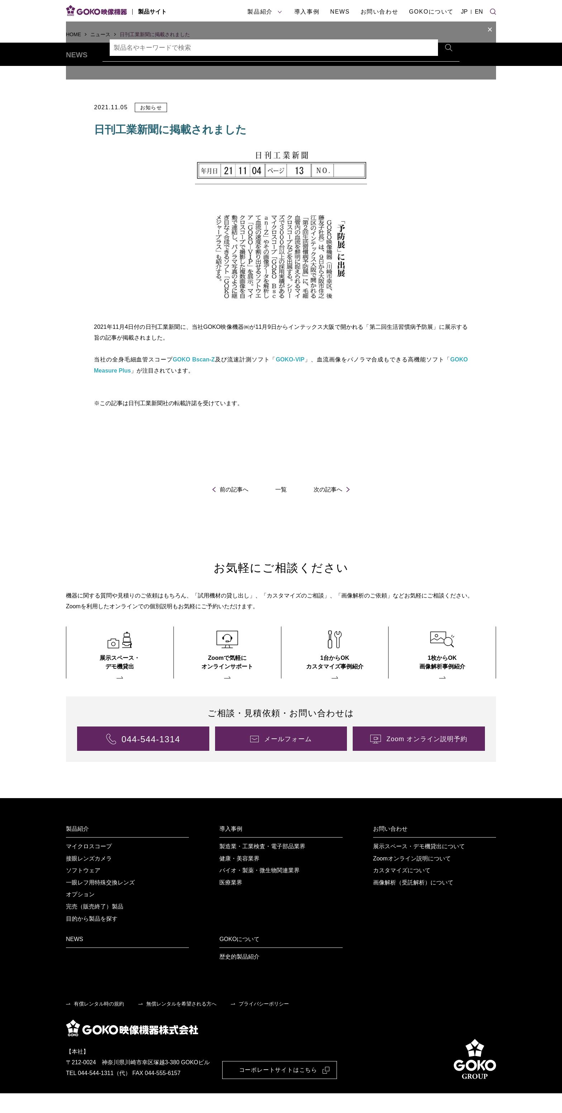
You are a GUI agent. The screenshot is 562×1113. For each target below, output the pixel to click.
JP (464, 12)
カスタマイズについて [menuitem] (401, 890)
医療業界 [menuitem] (230, 902)
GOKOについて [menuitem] (239, 959)
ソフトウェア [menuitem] (83, 890)
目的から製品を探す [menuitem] (92, 938)
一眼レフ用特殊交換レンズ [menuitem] (100, 902)
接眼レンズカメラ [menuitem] (89, 878)
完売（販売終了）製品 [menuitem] (94, 926)
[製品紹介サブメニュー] (279, 12)
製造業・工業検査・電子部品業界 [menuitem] (262, 866)
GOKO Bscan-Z (194, 379)
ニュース (100, 34)
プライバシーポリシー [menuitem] (264, 1023)
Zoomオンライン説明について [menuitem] (412, 878)
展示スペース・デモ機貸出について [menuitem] (419, 866)
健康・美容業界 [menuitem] (239, 878)
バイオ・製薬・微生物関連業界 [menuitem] (259, 890)
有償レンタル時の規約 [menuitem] (99, 1023)
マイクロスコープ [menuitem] (89, 866)
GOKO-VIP (290, 379)
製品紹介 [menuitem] (77, 848)
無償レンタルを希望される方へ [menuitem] (181, 1023)
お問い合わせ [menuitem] (390, 848)
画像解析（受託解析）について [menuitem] (413, 902)
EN (479, 12)
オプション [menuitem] (80, 914)
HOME (73, 34)
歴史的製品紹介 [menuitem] (239, 976)
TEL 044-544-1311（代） (98, 1093)
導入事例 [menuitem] (230, 848)
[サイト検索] (493, 11)
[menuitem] (119, 672)
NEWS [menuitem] (74, 959)
